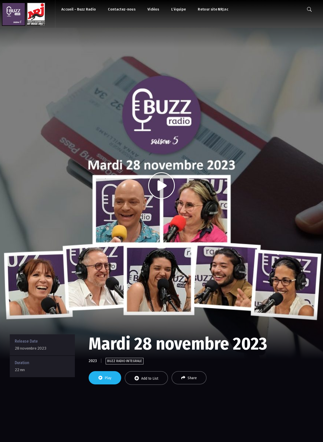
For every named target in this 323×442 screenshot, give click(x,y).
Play (104, 378)
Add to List (146, 378)
